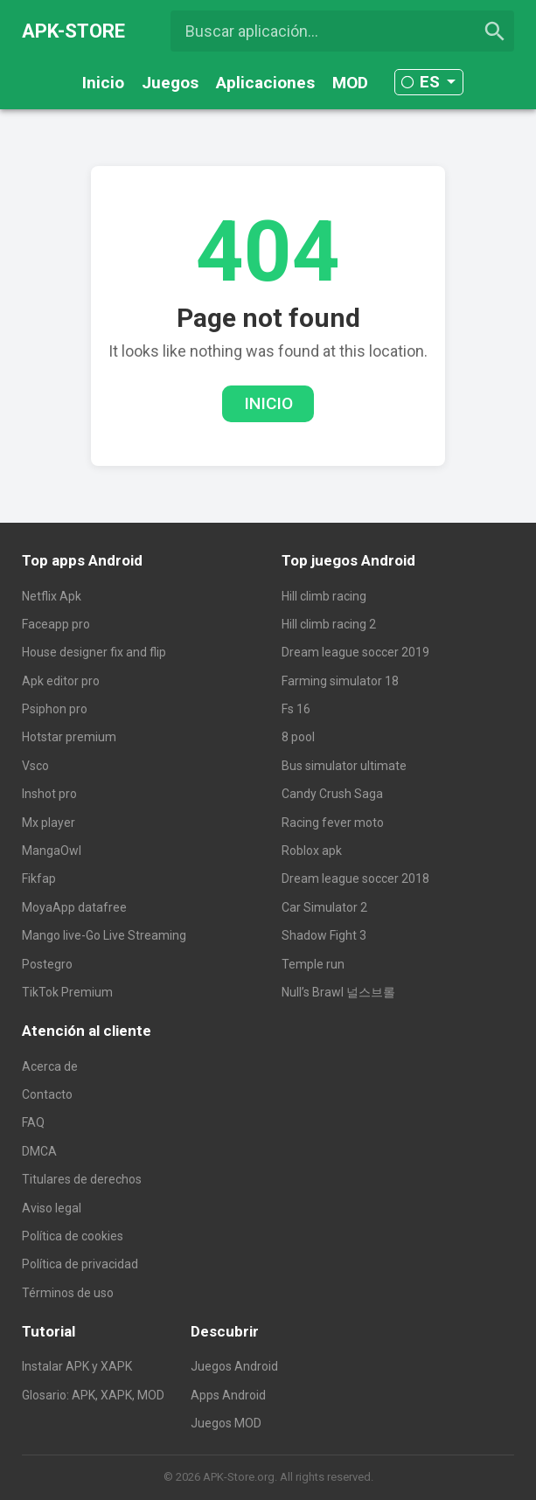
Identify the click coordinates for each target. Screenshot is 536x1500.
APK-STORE (73, 31)
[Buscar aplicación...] (343, 31)
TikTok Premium (67, 992)
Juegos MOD (226, 1423)
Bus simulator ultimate (344, 766)
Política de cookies (72, 1236)
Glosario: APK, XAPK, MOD (93, 1395)
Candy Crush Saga (332, 794)
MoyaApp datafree (74, 907)
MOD (350, 83)
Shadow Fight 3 (324, 935)
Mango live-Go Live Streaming (104, 935)
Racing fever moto (333, 823)
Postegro (47, 964)
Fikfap (39, 878)
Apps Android (228, 1395)
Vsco (35, 766)
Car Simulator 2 (324, 907)
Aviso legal (51, 1208)
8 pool (298, 737)
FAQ (33, 1122)
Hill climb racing (324, 596)
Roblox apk (312, 851)
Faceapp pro (56, 624)
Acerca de (50, 1066)
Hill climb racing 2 (329, 624)
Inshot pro (49, 794)
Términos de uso (68, 1293)
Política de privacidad (80, 1264)
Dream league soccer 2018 (355, 878)
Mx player (48, 823)
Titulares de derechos (82, 1179)
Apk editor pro (61, 681)
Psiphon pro (54, 709)
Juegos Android (234, 1366)
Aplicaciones (265, 83)
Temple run (313, 964)
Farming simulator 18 (340, 681)
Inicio (103, 83)
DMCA (39, 1151)
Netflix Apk (51, 596)
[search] (495, 31)
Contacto (47, 1094)
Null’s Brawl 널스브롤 (338, 992)
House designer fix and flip (94, 652)
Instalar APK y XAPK (77, 1366)
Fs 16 (296, 709)
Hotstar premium (69, 737)
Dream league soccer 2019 (355, 652)
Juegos (170, 83)
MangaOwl (51, 851)
